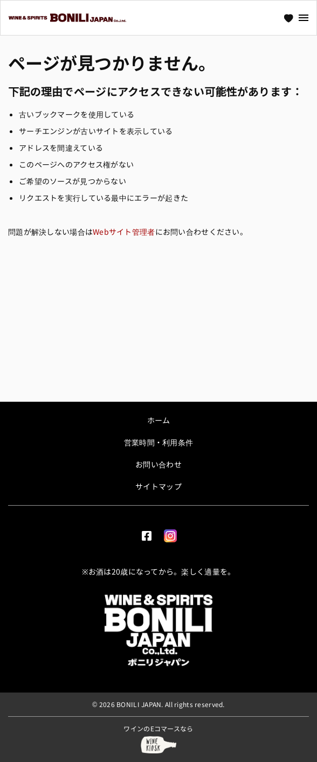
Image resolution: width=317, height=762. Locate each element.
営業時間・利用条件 (159, 442)
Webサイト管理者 (124, 231)
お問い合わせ (158, 464)
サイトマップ (158, 486)
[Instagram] (170, 533)
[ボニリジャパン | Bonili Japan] (158, 630)
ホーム (158, 420)
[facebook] (146, 533)
